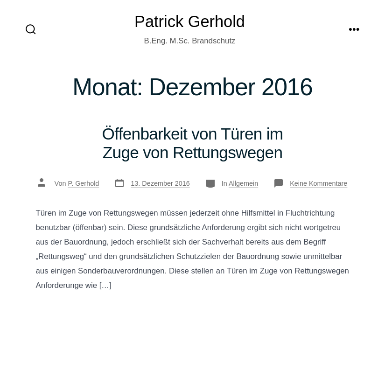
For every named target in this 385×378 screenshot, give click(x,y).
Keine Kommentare (318, 183)
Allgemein (243, 183)
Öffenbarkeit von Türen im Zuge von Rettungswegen (192, 143)
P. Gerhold (83, 183)
